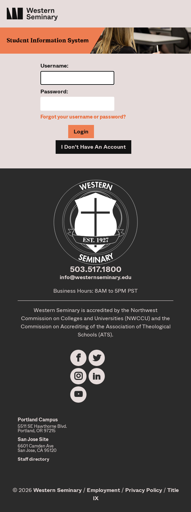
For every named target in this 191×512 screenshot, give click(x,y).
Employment (103, 490)
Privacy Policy (143, 490)
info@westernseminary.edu (95, 277)
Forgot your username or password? (83, 117)
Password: (54, 91)
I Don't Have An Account (93, 147)
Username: (54, 66)
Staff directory (33, 459)
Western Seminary (57, 490)
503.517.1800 (95, 269)
